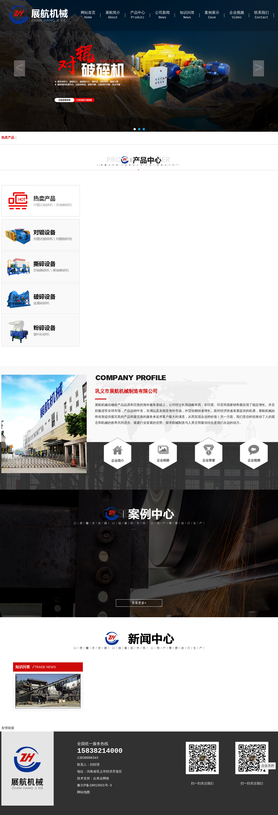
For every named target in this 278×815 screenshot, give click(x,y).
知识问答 (187, 13)
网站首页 (88, 13)
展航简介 (113, 13)
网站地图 (83, 792)
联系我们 (261, 13)
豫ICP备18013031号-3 (94, 785)
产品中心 (137, 13)
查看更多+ (139, 603)
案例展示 (212, 13)
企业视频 (236, 13)
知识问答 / (35, 667)
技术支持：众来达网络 (93, 778)
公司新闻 (162, 13)
